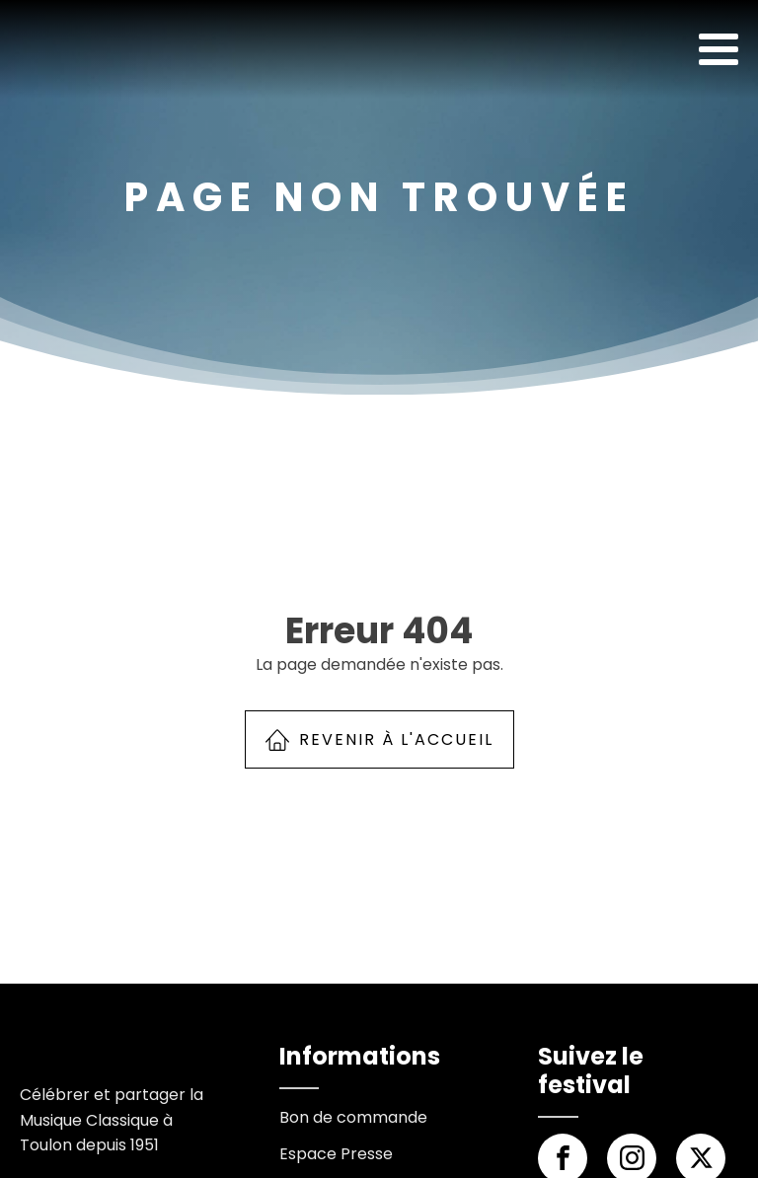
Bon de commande (353, 1117)
